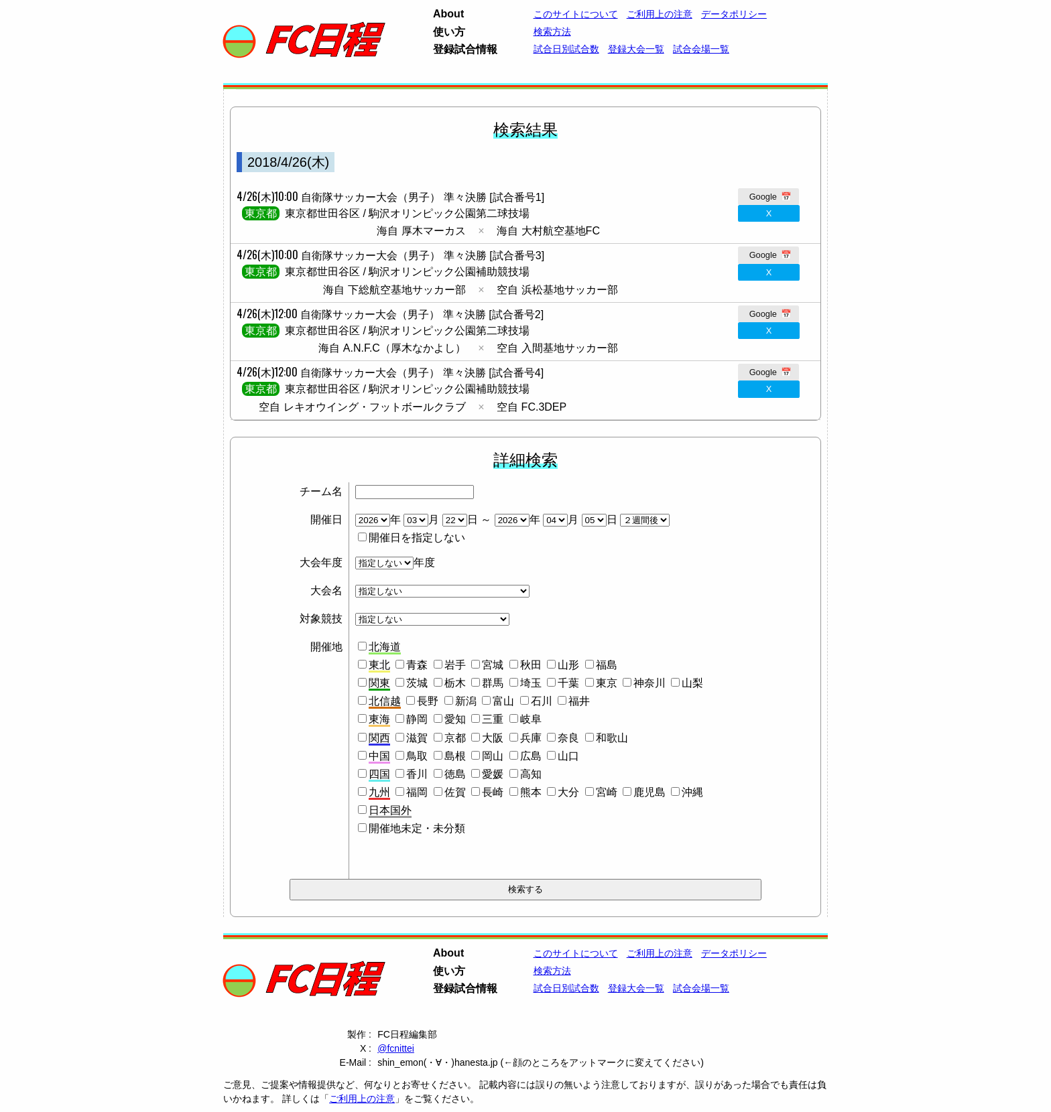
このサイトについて (576, 14)
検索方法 (552, 31)
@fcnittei (395, 1048)
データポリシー (734, 14)
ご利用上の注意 (659, 14)
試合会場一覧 (701, 49)
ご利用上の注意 (362, 1098)
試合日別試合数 (566, 49)
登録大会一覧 (636, 49)
